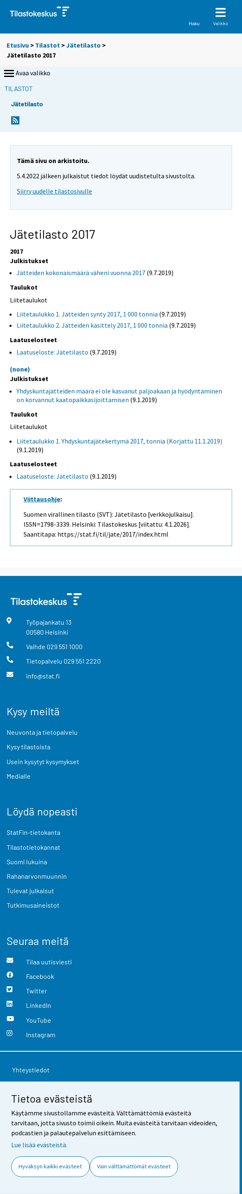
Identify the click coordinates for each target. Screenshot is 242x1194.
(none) (20, 369)
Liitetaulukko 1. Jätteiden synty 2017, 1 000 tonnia (87, 314)
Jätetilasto (83, 45)
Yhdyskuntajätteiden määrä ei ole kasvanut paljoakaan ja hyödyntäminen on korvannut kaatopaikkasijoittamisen (119, 395)
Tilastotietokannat (33, 847)
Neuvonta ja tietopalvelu (42, 732)
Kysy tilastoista (28, 746)
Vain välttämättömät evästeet (134, 1166)
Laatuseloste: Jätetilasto (52, 352)
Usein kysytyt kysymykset (43, 761)
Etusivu (18, 45)
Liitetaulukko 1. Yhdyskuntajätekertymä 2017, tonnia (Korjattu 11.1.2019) (119, 441)
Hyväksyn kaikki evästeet (50, 1166)
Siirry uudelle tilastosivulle (54, 191)
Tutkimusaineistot (33, 905)
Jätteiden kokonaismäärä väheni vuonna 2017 (81, 273)
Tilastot (47, 45)
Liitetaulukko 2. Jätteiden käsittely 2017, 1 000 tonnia (92, 325)
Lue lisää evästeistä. (39, 1145)
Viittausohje (42, 499)
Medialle (19, 776)
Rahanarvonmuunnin (37, 876)
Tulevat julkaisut (30, 890)
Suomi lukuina (27, 862)
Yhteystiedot (31, 1070)
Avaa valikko (26, 73)
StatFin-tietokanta (33, 832)
